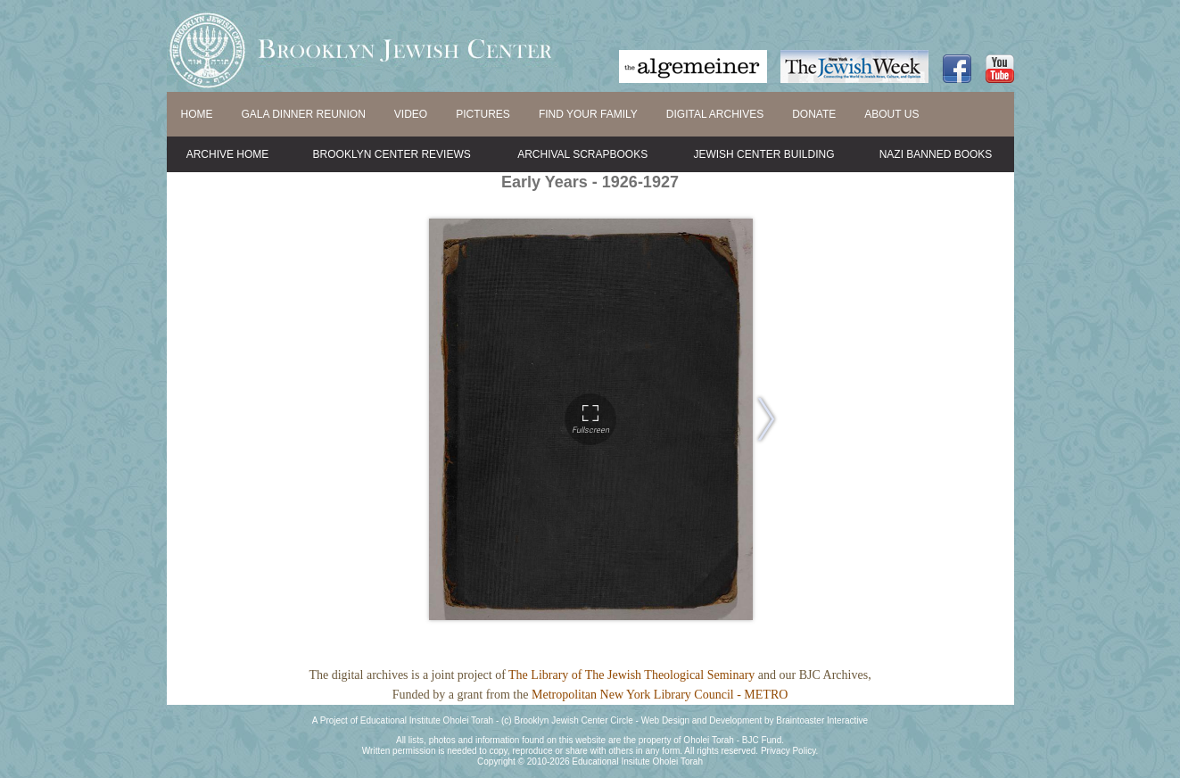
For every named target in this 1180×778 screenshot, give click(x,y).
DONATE (814, 114)
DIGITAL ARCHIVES (714, 114)
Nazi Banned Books (936, 154)
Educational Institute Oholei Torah (426, 720)
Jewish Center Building (763, 154)
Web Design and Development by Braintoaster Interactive (754, 720)
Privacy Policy (788, 751)
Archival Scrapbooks (582, 154)
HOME (197, 114)
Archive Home (227, 154)
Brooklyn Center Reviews (392, 154)
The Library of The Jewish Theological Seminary (631, 675)
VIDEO (410, 114)
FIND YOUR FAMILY (588, 114)
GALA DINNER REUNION (304, 114)
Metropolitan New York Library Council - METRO (660, 694)
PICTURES (483, 114)
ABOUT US (891, 114)
